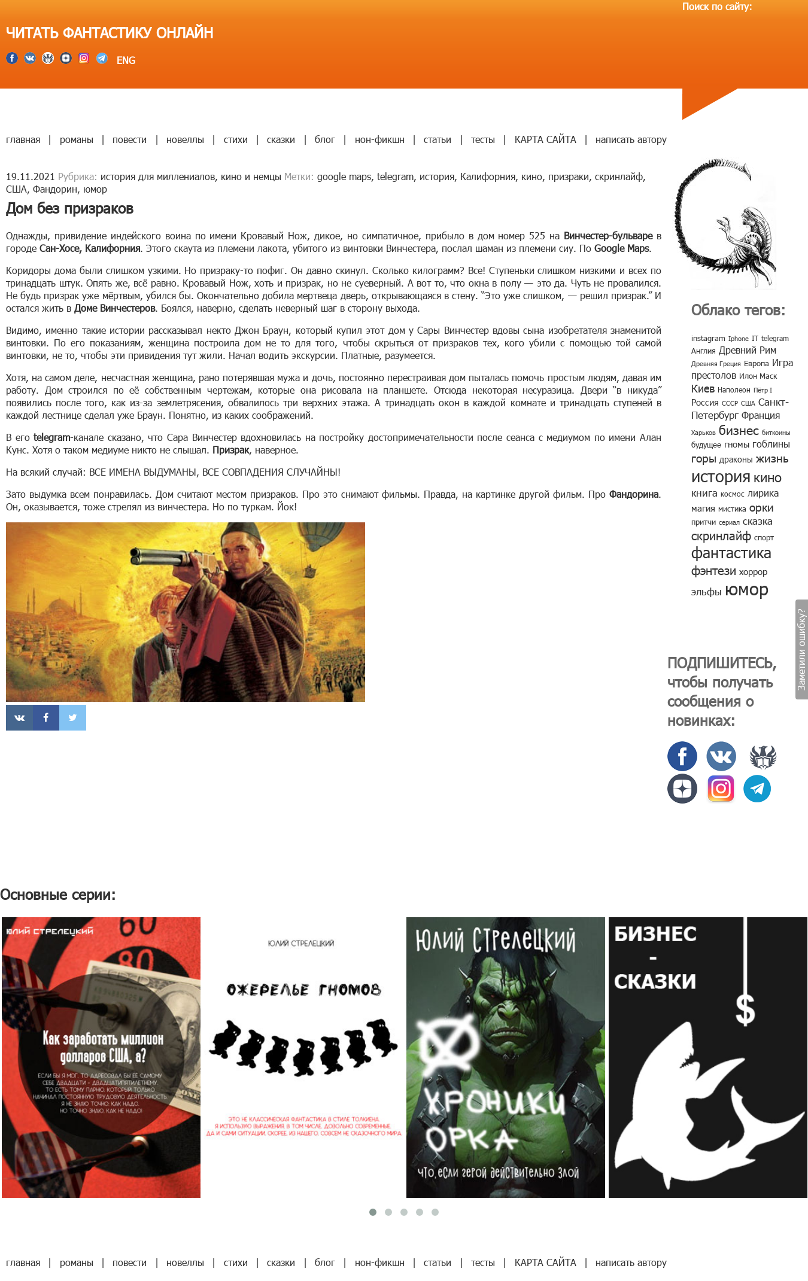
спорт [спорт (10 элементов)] (764, 537)
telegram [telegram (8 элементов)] (775, 338)
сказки (281, 139)
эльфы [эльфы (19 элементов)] (706, 591)
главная (23, 139)
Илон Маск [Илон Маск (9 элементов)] (758, 376)
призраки (568, 176)
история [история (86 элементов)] (721, 475)
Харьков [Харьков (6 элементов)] (703, 432)
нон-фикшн (380, 139)
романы (76, 139)
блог (325, 139)
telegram (395, 176)
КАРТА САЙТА (545, 139)
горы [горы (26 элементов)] (703, 457)
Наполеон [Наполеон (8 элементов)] (734, 389)
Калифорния (487, 176)
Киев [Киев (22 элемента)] (703, 388)
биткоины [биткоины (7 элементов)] (776, 432)
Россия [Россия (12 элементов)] (705, 402)
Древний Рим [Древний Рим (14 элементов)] (747, 349)
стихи (236, 139)
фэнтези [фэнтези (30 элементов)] (713, 569)
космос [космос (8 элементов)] (733, 493)
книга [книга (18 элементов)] (704, 492)
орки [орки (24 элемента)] (761, 506)
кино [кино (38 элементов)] (768, 476)
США (16, 188)
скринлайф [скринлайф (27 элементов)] (721, 535)
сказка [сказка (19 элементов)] (758, 520)
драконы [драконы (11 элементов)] (736, 459)
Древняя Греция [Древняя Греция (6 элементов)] (716, 363)
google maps (344, 176)
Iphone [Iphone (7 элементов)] (738, 338)
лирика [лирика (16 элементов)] (763, 492)
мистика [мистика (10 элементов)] (732, 508)
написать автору (631, 139)
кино (531, 176)
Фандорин (55, 188)
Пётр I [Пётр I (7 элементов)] (763, 390)
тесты (483, 139)
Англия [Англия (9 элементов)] (703, 350)
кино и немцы (251, 176)
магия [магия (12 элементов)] (703, 508)
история (437, 176)
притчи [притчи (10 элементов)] (703, 522)
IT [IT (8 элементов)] (755, 338)
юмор (95, 188)
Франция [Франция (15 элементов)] (761, 415)
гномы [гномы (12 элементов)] (736, 444)
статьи (437, 139)
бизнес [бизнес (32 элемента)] (739, 429)
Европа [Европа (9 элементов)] (756, 363)
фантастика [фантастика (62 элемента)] (731, 552)
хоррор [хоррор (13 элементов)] (753, 571)
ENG (124, 60)
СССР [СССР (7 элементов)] (730, 403)
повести (130, 139)
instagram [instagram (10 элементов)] (708, 338)
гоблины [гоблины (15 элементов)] (771, 443)
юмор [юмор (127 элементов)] (746, 588)
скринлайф (619, 176)
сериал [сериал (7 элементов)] (729, 522)
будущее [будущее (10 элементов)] (706, 444)
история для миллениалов (158, 176)
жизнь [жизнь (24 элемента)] (772, 457)
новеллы (185, 139)
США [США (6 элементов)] (748, 403)
